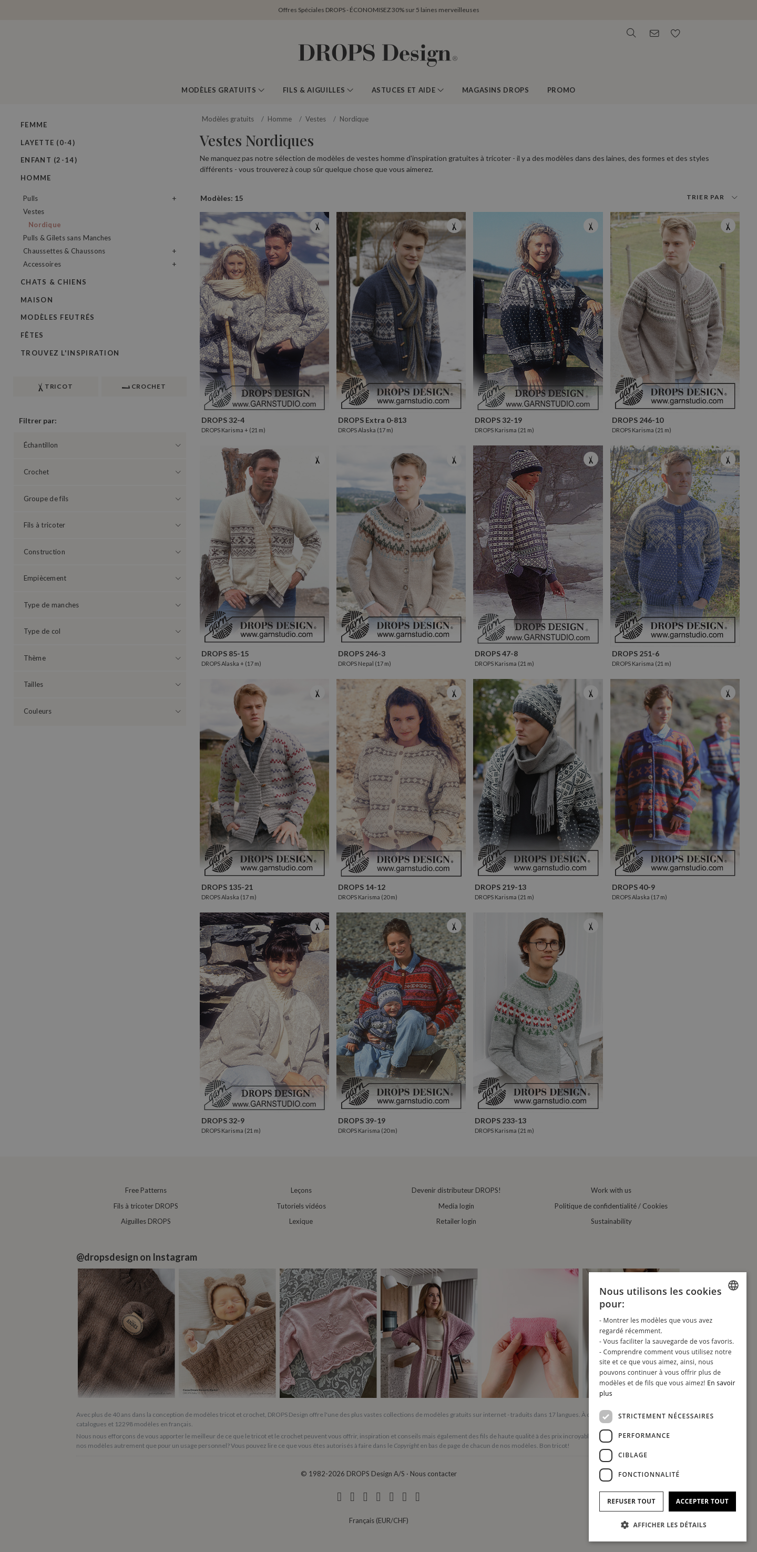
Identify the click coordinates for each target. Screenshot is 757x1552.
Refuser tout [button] (631, 1501)
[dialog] (667, 1406)
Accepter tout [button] (702, 1501)
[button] (667, 1524)
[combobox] (733, 1285)
